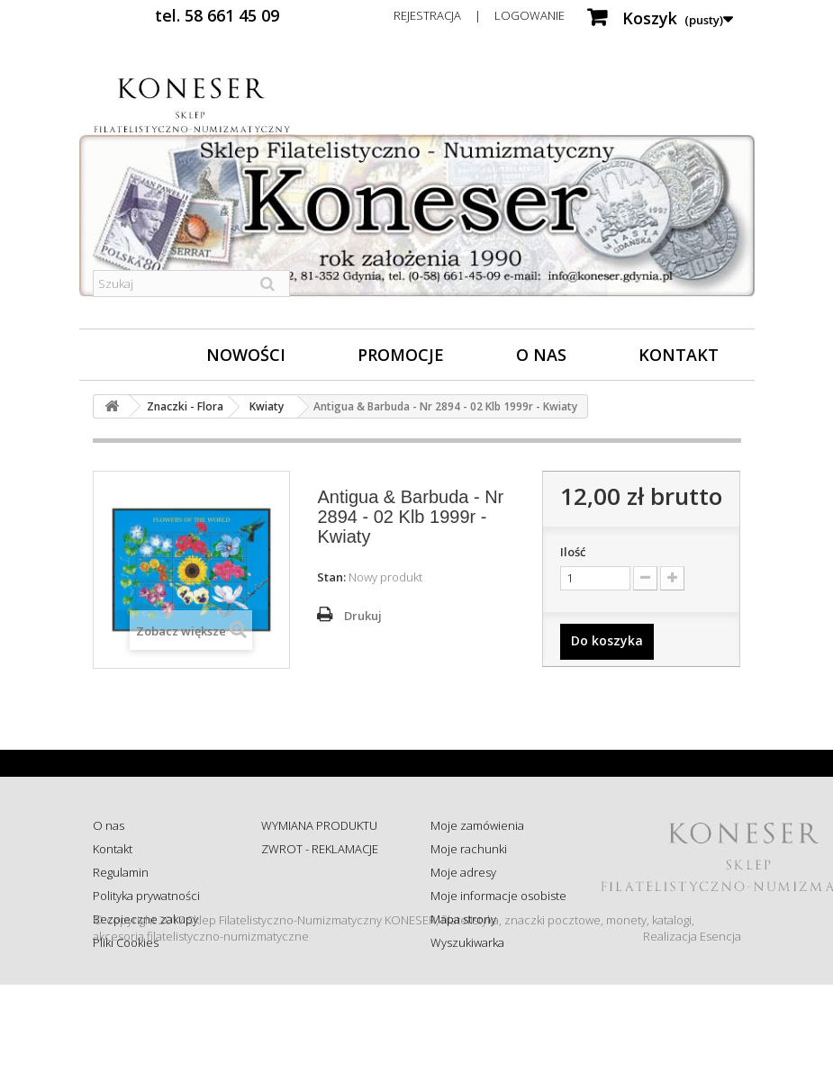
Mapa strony (463, 919)
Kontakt (678, 354)
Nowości (245, 354)
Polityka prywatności (146, 895)
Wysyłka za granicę (310, 958)
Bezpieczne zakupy (145, 919)
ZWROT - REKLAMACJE (319, 849)
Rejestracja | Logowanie (479, 15)
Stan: (331, 577)
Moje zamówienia (477, 825)
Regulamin (121, 872)
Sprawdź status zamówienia (301, 903)
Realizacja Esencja (692, 1023)
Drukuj (363, 616)
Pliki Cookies (125, 942)
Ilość (572, 552)
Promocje (401, 354)
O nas (541, 354)
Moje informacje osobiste (498, 895)
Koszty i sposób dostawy (325, 935)
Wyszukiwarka (467, 942)
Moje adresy (463, 872)
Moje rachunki (468, 849)
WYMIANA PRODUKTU (319, 825)
